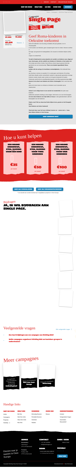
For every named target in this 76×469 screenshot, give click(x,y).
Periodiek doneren (37, 418)
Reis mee (20, 424)
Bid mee (20, 415)
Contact (53, 2)
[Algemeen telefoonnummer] (44, 444)
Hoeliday (5, 424)
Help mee (37, 7)
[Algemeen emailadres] (45, 446)
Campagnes (6, 418)
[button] (38, 336)
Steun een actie (22, 421)
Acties (5, 416)
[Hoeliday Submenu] (9, 424)
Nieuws (46, 2)
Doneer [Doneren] (67, 7)
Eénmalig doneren (37, 415)
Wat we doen (25, 7)
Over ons (56, 7)
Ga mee (47, 7)
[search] (41, 2)
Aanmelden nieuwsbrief (63, 422)
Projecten (6, 421)
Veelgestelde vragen (65, 2)
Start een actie (22, 418)
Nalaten (34, 424)
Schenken (34, 421)
